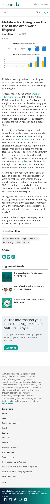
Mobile (26, 242)
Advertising (8, 242)
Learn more (7, 403)
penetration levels (24, 139)
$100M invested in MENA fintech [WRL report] (29, 300)
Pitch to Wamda (9, 476)
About (36, 4)
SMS (18, 242)
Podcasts (6, 437)
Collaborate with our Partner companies (19, 466)
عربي (45, 12)
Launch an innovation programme (17, 471)
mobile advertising (11, 238)
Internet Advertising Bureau (20, 95)
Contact (44, 4)
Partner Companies (10, 423)
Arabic (5, 38)
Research (6, 442)
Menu (38, 12)
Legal (4, 428)
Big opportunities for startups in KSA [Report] (29, 274)
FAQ (4, 418)
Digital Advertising (30, 238)
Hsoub (24, 164)
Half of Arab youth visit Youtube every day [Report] (29, 287)
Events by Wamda (10, 447)
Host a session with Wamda (14, 462)
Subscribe (11, 347)
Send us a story (8, 457)
